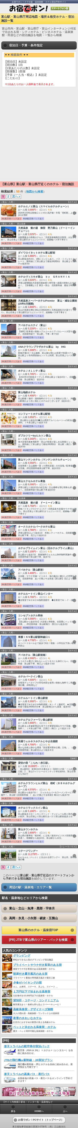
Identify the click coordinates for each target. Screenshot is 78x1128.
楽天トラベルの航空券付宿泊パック (27, 1046)
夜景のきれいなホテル (27, 1018)
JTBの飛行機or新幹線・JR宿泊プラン (28, 1060)
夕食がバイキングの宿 (27, 982)
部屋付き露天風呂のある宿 (30, 973)
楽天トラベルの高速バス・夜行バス (27, 1074)
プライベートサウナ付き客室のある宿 (37, 964)
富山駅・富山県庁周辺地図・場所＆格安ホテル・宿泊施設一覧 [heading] (37, 18)
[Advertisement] (39, 117)
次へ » (16, 196)
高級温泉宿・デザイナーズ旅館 (33, 1009)
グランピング (21, 955)
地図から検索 (34, 191)
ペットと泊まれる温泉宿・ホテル (34, 1027)
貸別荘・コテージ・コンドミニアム (36, 1000)
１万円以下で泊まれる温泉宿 (31, 991)
